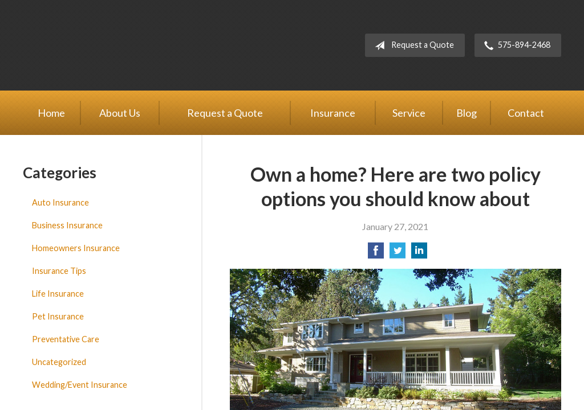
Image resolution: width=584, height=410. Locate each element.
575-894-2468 (515, 45)
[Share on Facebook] (376, 253)
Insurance (332, 112)
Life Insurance (58, 293)
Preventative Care (65, 339)
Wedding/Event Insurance (79, 385)
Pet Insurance (58, 316)
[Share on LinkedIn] (419, 253)
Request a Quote (412, 45)
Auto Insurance (60, 202)
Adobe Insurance (120, 45)
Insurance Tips (59, 271)
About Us (119, 112)
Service (408, 112)
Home (51, 112)
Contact (526, 112)
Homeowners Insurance (76, 248)
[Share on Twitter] (397, 253)
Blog (466, 112)
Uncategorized (59, 362)
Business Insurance (67, 225)
